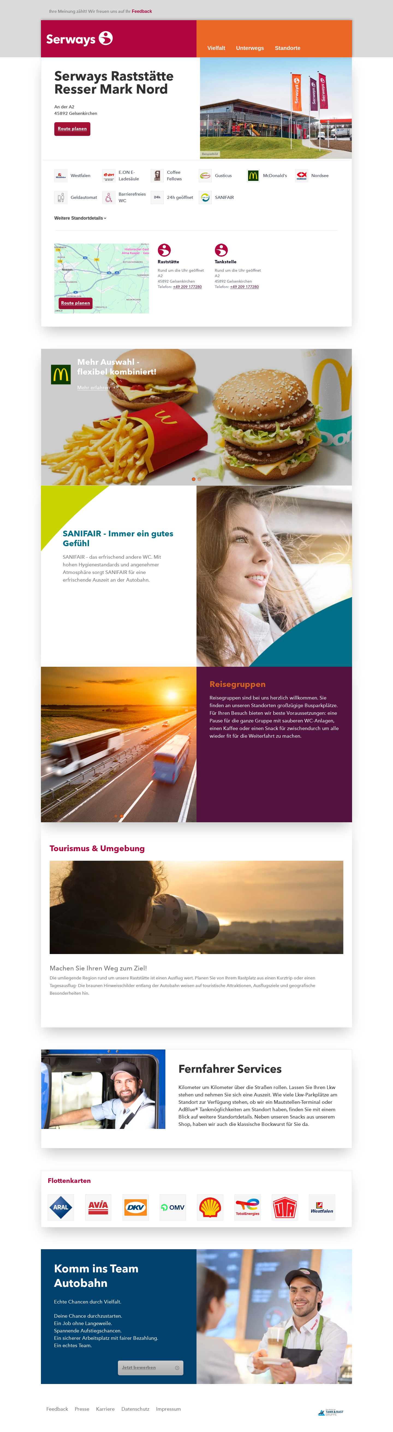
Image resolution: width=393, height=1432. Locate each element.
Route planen (72, 129)
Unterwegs (250, 48)
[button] (193, 479)
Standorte (287, 48)
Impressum (168, 1409)
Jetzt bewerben (150, 1368)
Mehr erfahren (96, 388)
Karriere (105, 1409)
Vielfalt (216, 48)
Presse (82, 1409)
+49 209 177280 (187, 286)
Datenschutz (135, 1409)
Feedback (142, 11)
